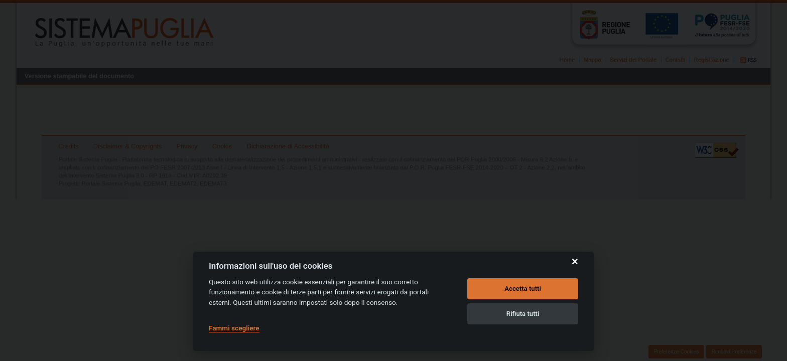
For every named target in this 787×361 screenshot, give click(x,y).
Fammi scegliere (234, 328)
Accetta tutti (522, 288)
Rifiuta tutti (523, 313)
